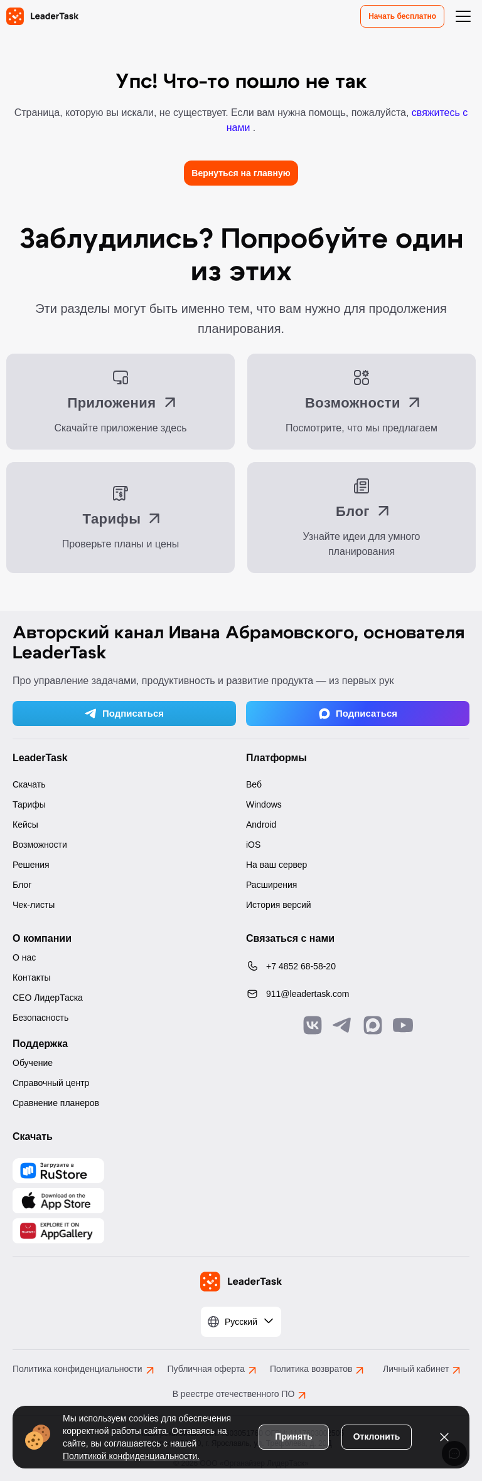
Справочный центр (51, 1083)
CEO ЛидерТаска (48, 998)
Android (261, 825)
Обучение (33, 1063)
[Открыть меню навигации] (463, 16)
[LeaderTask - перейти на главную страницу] (42, 16)
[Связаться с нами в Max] (373, 1025)
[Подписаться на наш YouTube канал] (403, 1025)
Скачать (29, 784)
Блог (22, 885)
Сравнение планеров (56, 1103)
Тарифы (29, 804)
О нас (24, 957)
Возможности (40, 845)
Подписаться (124, 713)
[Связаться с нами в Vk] (313, 1025)
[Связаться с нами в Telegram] (343, 1025)
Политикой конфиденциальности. (131, 1456)
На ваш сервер (276, 865)
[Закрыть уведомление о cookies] (444, 1437)
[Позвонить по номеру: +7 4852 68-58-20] (357, 966)
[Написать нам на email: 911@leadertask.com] (357, 994)
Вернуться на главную (240, 173)
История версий (278, 905)
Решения (31, 865)
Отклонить (376, 1436)
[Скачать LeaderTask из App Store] (58, 1200)
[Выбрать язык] (241, 1322)
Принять (293, 1436)
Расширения (271, 885)
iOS (253, 845)
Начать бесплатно (402, 16)
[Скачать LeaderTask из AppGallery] (58, 1170)
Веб (254, 784)
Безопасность (40, 1018)
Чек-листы (34, 905)
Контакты (31, 977)
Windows (264, 804)
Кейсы (25, 825)
